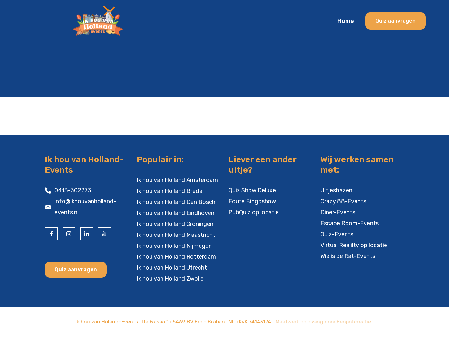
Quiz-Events (336, 234)
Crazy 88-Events (343, 201)
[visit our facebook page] (51, 233)
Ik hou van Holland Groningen (175, 223)
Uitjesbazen (336, 190)
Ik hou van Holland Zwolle (170, 278)
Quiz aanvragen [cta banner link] (395, 21)
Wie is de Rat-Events (347, 256)
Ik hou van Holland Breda (169, 191)
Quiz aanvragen (75, 269)
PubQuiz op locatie (254, 212)
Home (345, 20)
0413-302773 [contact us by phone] (72, 190)
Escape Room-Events (349, 223)
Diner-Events (337, 212)
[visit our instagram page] (69, 233)
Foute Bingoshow (252, 201)
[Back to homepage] (110, 21)
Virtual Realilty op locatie (353, 245)
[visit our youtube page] (104, 233)
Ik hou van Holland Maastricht (176, 234)
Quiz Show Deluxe (252, 190)
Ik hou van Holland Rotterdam (176, 256)
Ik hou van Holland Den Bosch (176, 202)
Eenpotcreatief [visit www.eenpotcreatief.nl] (355, 322)
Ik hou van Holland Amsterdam (177, 180)
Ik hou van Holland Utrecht (172, 267)
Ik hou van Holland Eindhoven (175, 213)
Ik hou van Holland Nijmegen (174, 245)
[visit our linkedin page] (86, 233)
